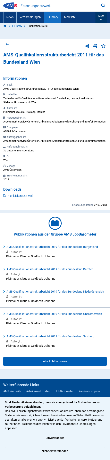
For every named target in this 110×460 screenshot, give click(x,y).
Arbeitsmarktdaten (38, 391)
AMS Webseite (12, 391)
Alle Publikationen (55, 361)
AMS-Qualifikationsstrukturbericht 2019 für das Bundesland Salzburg (50, 336)
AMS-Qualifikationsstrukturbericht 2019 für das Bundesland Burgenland (52, 246)
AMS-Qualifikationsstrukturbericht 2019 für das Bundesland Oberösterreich (54, 314)
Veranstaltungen (30, 17)
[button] (101, 17)
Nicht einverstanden (55, 451)
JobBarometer (64, 391)
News (10, 17)
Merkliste (70, 17)
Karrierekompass (89, 391)
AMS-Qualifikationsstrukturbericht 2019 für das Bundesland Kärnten (50, 269)
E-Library (52, 17)
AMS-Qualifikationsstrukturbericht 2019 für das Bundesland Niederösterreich (55, 291)
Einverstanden (55, 437)
